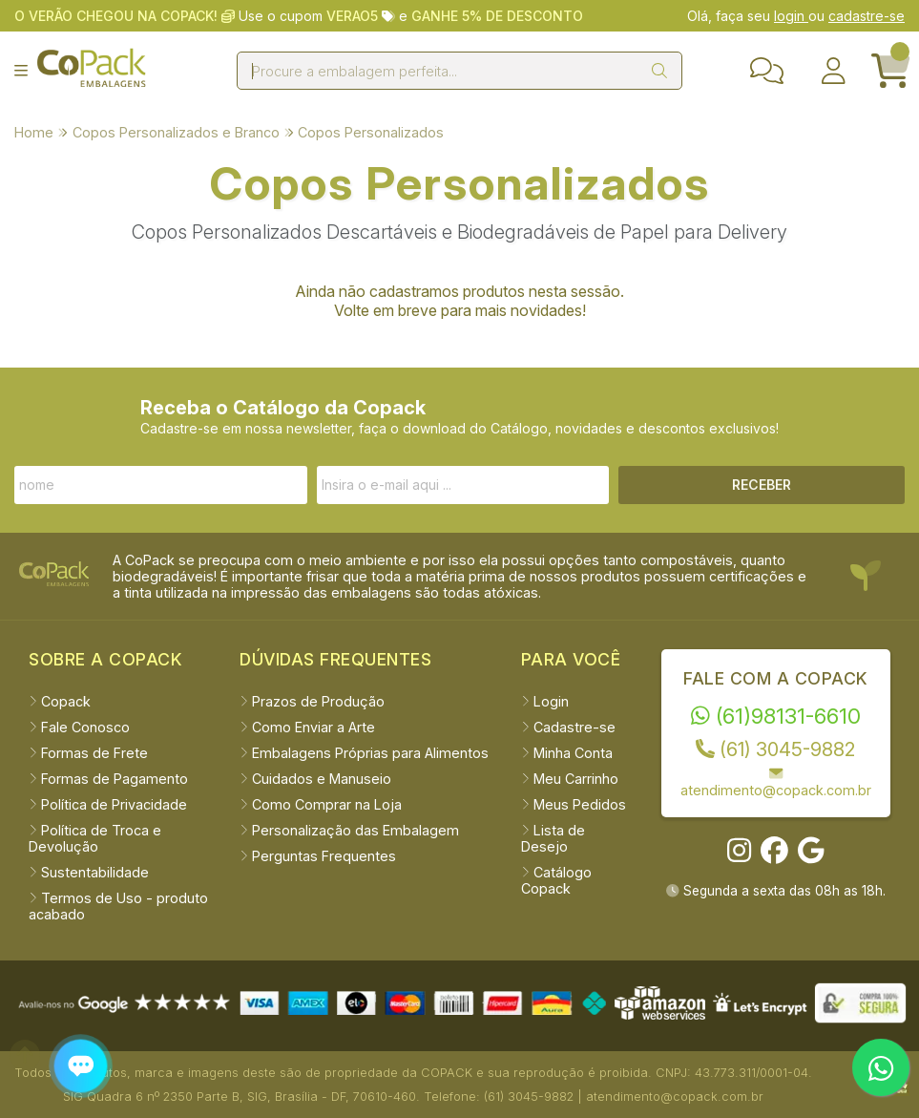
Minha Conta (567, 753)
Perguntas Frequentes (318, 856)
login (791, 16)
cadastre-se (866, 16)
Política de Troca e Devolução (95, 838)
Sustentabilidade (89, 872)
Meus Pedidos (573, 804)
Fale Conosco (79, 727)
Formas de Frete (88, 753)
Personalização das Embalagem (349, 830)
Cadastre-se (568, 727)
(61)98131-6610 (776, 715)
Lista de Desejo (553, 838)
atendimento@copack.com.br (775, 782)
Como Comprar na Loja (321, 804)
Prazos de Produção (312, 701)
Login (545, 701)
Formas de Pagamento (108, 778)
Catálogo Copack (556, 880)
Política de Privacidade (108, 804)
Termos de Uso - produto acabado (118, 906)
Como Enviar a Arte (307, 727)
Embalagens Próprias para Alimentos (364, 753)
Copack (60, 701)
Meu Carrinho (569, 778)
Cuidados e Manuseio (315, 778)
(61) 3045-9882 (775, 749)
